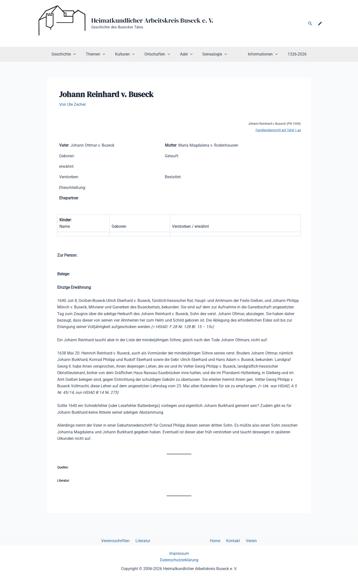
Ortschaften (159, 54)
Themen (101, 54)
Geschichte (71, 54)
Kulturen (129, 54)
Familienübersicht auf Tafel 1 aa (278, 130)
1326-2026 (289, 54)
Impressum (179, 553)
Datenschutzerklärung (179, 560)
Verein (245, 541)
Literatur (146, 541)
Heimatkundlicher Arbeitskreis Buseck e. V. (152, 20)
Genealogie (212, 54)
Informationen (257, 54)
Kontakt (229, 541)
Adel (186, 54)
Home (213, 541)
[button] (310, 23)
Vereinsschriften (121, 541)
